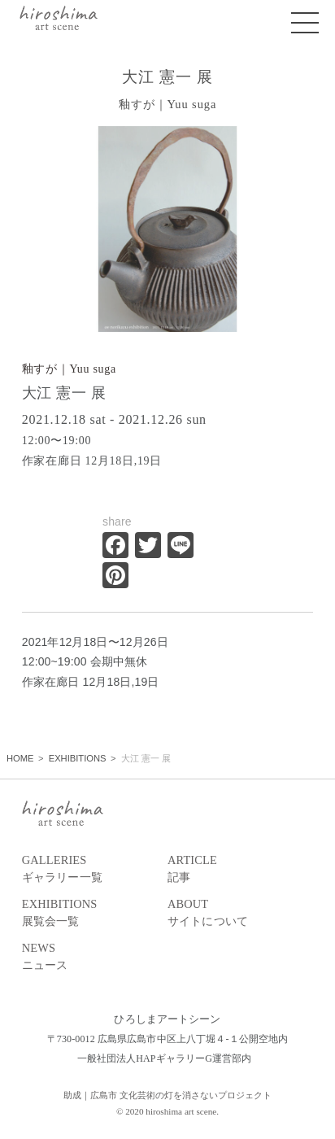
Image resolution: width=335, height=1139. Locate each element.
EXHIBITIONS (95, 913)
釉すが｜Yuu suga (69, 369)
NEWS (95, 957)
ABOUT (240, 913)
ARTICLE (240, 869)
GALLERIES (95, 869)
